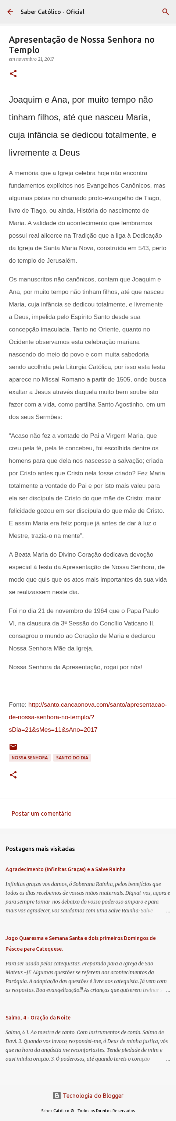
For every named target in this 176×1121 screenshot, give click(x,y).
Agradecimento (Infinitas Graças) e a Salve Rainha (66, 869)
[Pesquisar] (165, 12)
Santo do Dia (72, 757)
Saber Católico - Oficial (53, 11)
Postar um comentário (42, 813)
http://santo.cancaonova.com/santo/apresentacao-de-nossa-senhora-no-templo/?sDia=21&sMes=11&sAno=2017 (88, 717)
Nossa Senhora (30, 757)
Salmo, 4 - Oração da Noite (38, 1018)
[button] (13, 74)
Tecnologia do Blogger (88, 1095)
